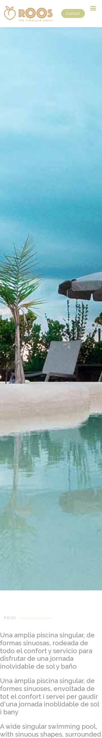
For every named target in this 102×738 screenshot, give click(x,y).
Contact (73, 13)
